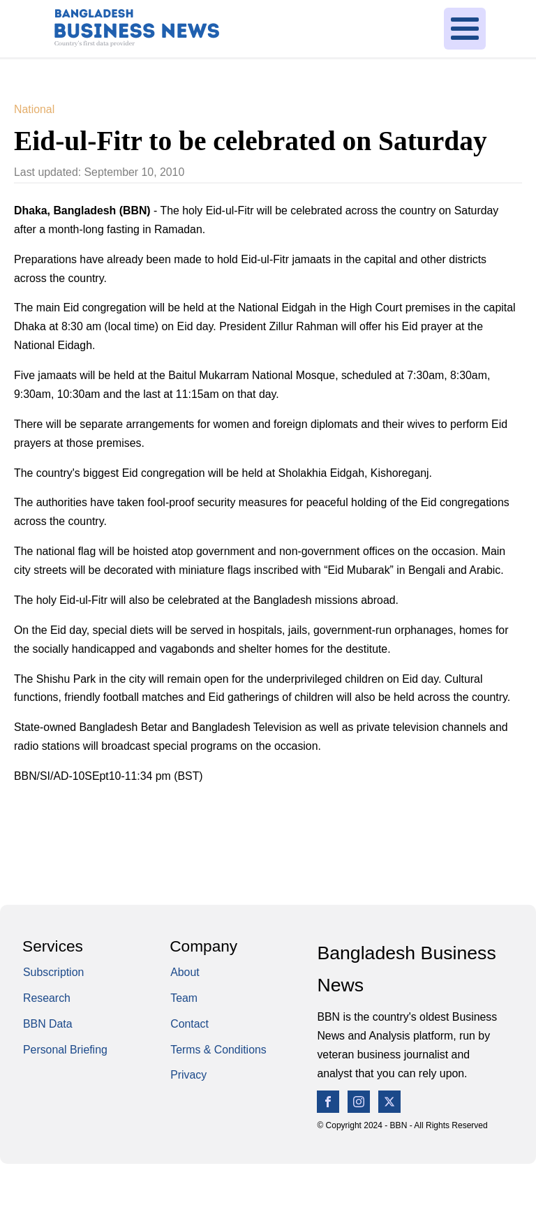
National (34, 109)
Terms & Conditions (218, 1050)
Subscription (53, 972)
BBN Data (48, 1024)
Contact (189, 1024)
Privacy (188, 1075)
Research (46, 998)
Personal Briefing (65, 1050)
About (184, 972)
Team (184, 998)
